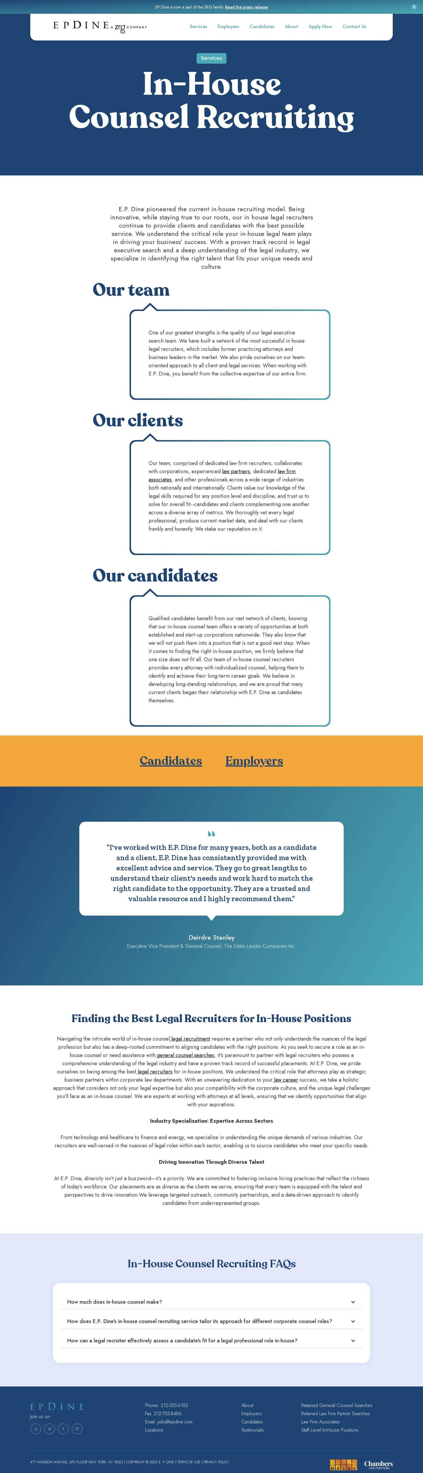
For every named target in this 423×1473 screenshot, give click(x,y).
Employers (228, 26)
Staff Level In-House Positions (329, 1430)
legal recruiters (154, 1071)
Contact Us (354, 26)
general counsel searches (184, 1055)
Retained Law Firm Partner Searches (335, 1414)
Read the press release (246, 7)
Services (198, 26)
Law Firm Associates (320, 1422)
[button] (211, 1302)
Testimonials (252, 1430)
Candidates (262, 26)
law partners (236, 471)
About (291, 26)
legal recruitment (190, 1039)
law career (285, 1080)
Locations (154, 1430)
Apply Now (320, 26)
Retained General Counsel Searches (336, 1405)
